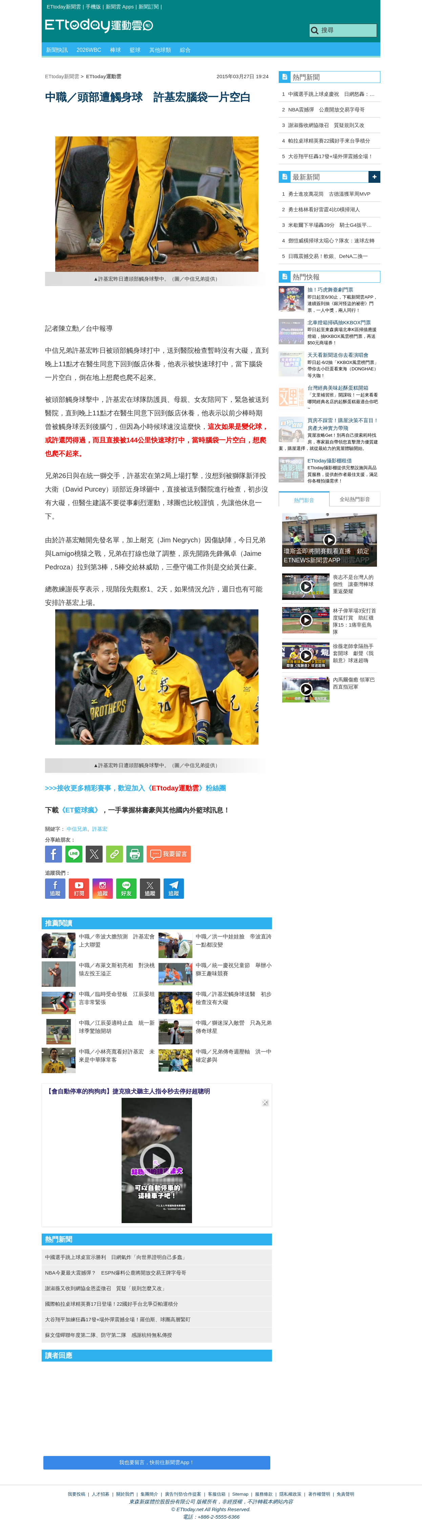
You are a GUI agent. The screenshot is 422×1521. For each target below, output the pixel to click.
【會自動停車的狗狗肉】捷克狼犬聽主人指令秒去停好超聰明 (127, 1091)
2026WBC (89, 50)
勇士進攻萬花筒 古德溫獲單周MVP (329, 194)
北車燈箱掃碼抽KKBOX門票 (310, 316)
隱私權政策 (290, 1494)
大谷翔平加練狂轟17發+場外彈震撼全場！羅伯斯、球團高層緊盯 (118, 1319)
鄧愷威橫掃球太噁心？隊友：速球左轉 (331, 240)
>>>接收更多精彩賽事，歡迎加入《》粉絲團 (135, 788)
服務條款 (264, 1494)
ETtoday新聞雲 (64, 6)
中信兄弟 (77, 829)
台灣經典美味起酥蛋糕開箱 (309, 367)
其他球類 (160, 50)
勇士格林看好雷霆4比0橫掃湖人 (324, 209)
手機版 (93, 6)
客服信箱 (217, 1494)
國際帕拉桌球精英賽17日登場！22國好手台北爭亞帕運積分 (111, 1304)
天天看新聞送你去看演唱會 (309, 341)
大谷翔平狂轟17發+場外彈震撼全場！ (330, 156)
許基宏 (99, 829)
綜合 (185, 50)
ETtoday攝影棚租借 (301, 433)
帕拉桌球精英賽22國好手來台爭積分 (329, 141)
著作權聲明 (319, 1494)
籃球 (135, 50)
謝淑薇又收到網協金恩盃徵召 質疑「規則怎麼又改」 (106, 1288)
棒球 (115, 50)
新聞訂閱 (149, 6)
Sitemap (240, 1494)
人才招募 (100, 1494)
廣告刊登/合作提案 (183, 1494)
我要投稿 (76, 1494)
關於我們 (125, 1494)
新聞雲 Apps (120, 6)
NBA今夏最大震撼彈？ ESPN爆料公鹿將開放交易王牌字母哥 (115, 1273)
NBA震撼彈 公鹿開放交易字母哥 (326, 109)
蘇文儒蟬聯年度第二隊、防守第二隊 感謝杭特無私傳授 (108, 1335)
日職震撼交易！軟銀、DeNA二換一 (328, 256)
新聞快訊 (57, 50)
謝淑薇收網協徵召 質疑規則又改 (326, 125)
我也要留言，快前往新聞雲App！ (156, 1462)
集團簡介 (149, 1494)
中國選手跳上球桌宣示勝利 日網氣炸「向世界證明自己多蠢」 (116, 1257)
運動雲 (104, 26)
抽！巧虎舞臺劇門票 (301, 289)
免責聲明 (345, 1494)
